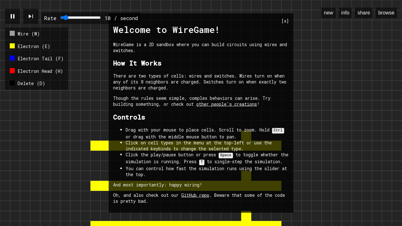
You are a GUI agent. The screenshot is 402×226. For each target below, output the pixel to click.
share (363, 12)
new (328, 12)
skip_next (31, 16)
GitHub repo (195, 194)
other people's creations (226, 105)
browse (386, 12)
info (345, 12)
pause (12, 16)
